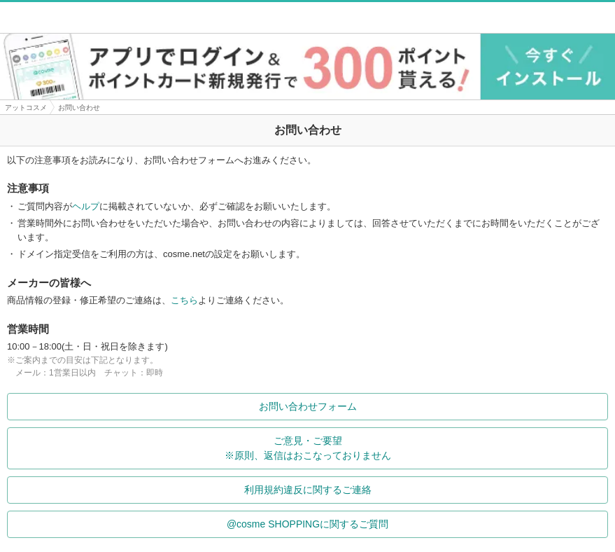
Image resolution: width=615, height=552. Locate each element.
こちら (184, 300)
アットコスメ (26, 107)
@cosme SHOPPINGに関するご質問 (414, 524)
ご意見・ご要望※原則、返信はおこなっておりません (413, 448)
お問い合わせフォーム (430, 406)
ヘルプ (85, 206)
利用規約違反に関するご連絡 (423, 489)
